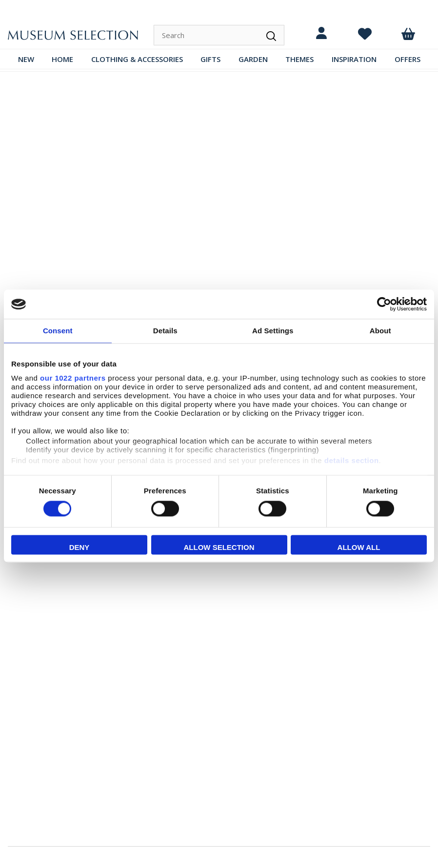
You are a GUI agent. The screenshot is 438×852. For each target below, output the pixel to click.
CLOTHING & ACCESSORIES (137, 59)
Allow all (359, 548)
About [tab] (380, 330)
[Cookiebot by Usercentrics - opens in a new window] (384, 304)
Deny (79, 548)
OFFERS (407, 59)
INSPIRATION (354, 59)
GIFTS (210, 59)
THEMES (299, 59)
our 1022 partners (72, 378)
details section (351, 460)
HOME (62, 59)
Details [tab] (165, 330)
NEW (26, 59)
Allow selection (219, 548)
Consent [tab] (58, 330)
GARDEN (253, 59)
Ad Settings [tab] (272, 330)
